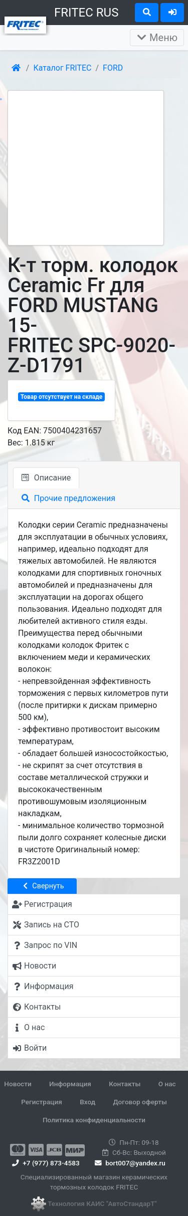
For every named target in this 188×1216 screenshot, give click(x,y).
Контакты (124, 1084)
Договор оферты (139, 1102)
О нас (167, 1084)
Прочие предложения (68, 498)
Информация (70, 1084)
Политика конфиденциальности (94, 1120)
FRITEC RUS (86, 13)
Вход (87, 1102)
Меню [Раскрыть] (156, 38)
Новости (17, 1084)
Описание (46, 477)
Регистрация (41, 1102)
